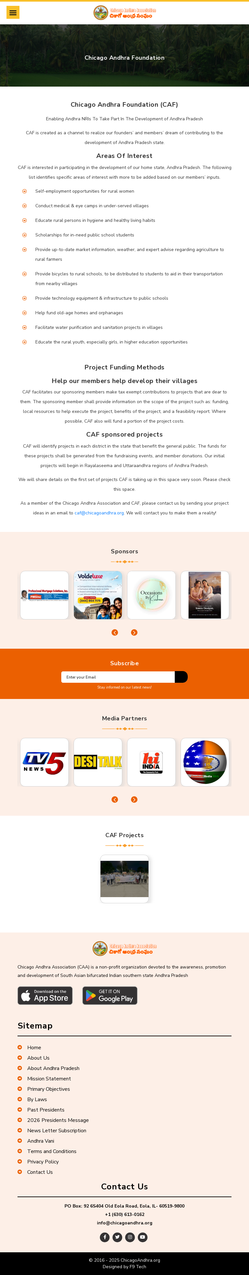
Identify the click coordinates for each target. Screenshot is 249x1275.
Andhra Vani (36, 1141)
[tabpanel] (44, 595)
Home (29, 1047)
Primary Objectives (44, 1089)
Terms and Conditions (47, 1151)
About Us (34, 1058)
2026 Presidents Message (53, 1120)
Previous (115, 632)
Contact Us (35, 1172)
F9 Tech (138, 1267)
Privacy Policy (38, 1161)
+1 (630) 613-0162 (124, 1214)
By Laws (32, 1099)
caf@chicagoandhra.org (99, 513)
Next (134, 632)
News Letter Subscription (52, 1130)
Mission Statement (44, 1078)
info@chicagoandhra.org (124, 1223)
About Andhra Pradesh (48, 1068)
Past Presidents (41, 1109)
